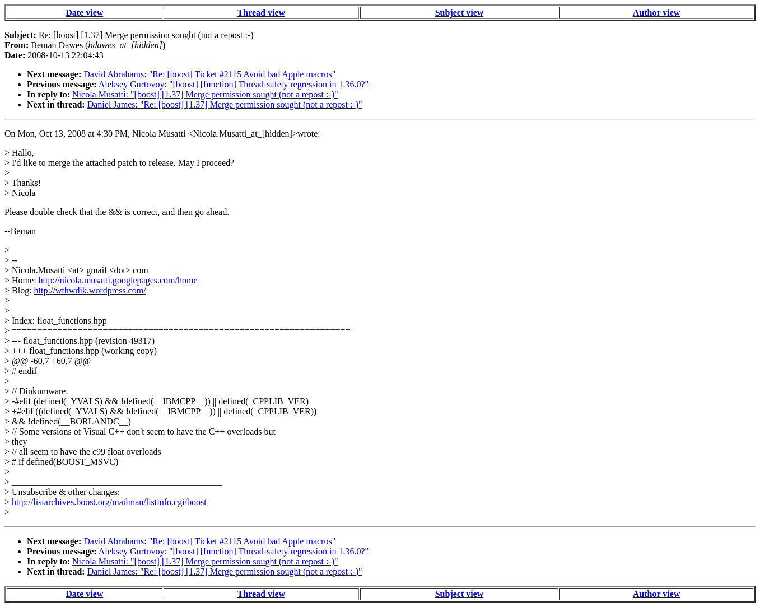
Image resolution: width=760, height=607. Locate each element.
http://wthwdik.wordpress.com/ (90, 290)
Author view (656, 12)
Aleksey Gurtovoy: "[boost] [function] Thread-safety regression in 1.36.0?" (234, 84)
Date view (84, 12)
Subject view (459, 12)
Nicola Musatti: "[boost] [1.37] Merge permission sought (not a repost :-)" (205, 94)
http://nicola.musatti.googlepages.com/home (118, 280)
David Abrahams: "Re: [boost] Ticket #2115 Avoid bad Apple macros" (209, 74)
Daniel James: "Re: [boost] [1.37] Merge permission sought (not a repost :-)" (224, 104)
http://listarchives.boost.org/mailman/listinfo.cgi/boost (109, 502)
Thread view (261, 12)
